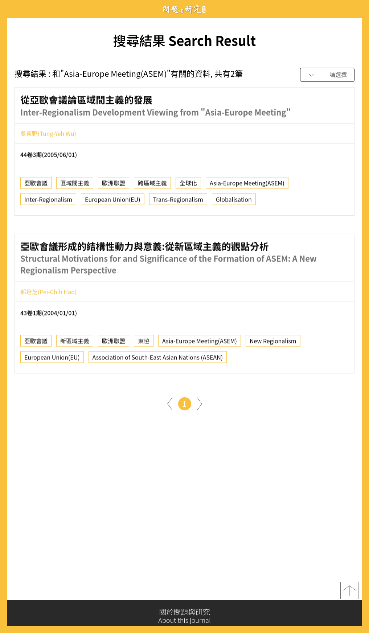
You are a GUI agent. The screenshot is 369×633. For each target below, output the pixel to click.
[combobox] (327, 75)
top (349, 592)
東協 (143, 343)
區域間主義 (74, 184)
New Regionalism (273, 343)
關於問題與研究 (184, 616)
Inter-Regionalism (48, 201)
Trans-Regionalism (178, 201)
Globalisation (234, 201)
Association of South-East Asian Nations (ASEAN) (158, 359)
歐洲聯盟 (113, 184)
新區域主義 (74, 343)
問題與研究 (185, 9)
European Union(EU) (112, 201)
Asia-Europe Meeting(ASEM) (247, 184)
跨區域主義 (152, 184)
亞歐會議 (36, 184)
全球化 (188, 184)
